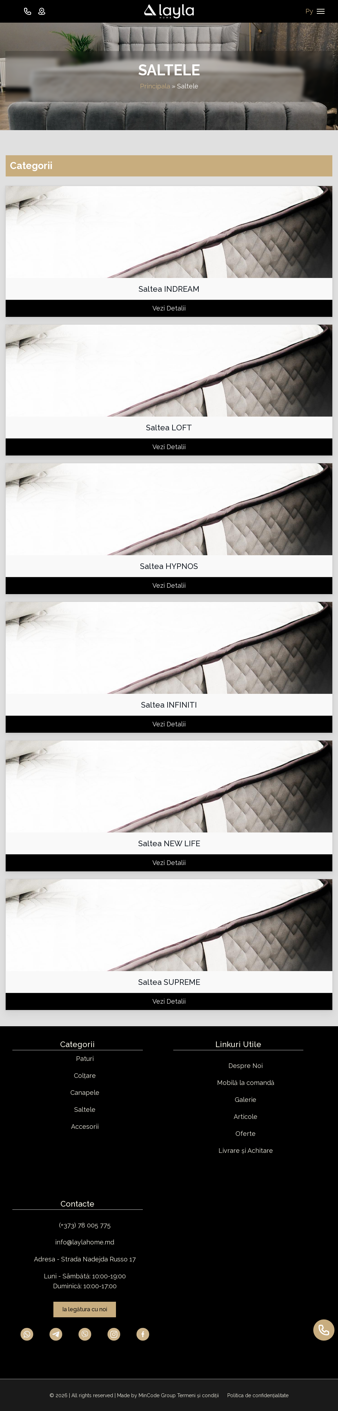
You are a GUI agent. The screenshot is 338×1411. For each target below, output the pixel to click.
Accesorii (85, 1126)
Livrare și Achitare (245, 1150)
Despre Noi (245, 1065)
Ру (309, 11)
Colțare (85, 1075)
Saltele (84, 1109)
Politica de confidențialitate (258, 1395)
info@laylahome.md (84, 1242)
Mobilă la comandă (245, 1082)
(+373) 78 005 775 (85, 1225)
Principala (155, 86)
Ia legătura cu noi (84, 1309)
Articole (245, 1116)
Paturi (85, 1058)
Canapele (84, 1092)
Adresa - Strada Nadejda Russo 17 (85, 1259)
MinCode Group (157, 1395)
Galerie (245, 1099)
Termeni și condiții (198, 1395)
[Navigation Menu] (321, 11)
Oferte (245, 1133)
